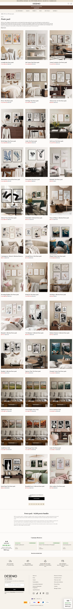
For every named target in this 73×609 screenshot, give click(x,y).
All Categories (19, 10)
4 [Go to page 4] (38, 504)
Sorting (55, 10)
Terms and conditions (58, 582)
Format (34, 10)
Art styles (47, 10)
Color (28, 10)
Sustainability (35, 582)
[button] (68, 603)
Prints (6, 13)
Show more (36, 498)
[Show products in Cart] (71, 3)
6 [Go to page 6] (41, 504)
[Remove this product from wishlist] (21, 58)
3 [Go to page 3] (36, 504)
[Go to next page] (43, 504)
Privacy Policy (12, 592)
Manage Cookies (57, 588)
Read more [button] (3, 27)
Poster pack (11, 13)
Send (14, 589)
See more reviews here (36, 553)
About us (34, 575)
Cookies (55, 586)
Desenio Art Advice (58, 575)
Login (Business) (36, 589)
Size (40, 10)
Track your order (57, 579)
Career (34, 579)
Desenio (40, 605)
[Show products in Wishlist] (68, 3)
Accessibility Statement (38, 584)
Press (34, 577)
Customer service (57, 577)
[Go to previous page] (29, 504)
